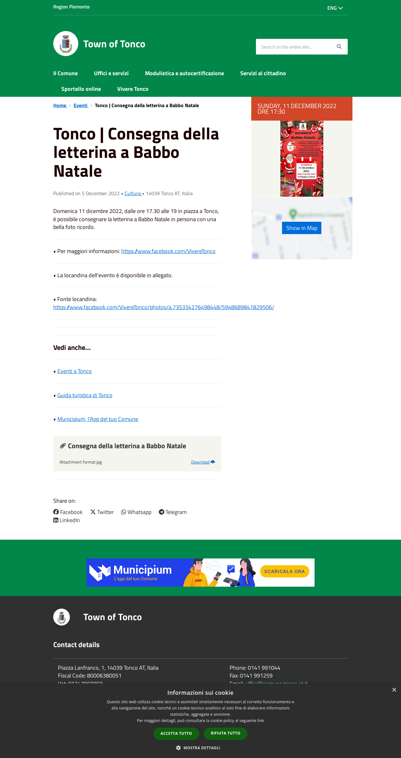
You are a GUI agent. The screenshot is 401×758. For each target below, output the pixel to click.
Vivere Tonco (132, 89)
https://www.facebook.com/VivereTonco (168, 251)
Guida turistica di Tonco (84, 395)
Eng (335, 8)
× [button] (394, 690)
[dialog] (200, 720)
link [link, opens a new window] (261, 720)
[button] (200, 747)
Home (60, 105)
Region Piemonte (71, 6)
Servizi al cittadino (263, 73)
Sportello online (81, 89)
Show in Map (301, 228)
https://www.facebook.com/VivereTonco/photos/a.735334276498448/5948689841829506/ (163, 307)
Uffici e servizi (111, 73)
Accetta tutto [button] (176, 733)
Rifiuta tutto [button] (226, 733)
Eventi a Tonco (74, 371)
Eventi (81, 105)
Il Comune (65, 73)
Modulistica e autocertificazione (184, 73)
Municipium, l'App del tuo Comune (97, 419)
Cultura (133, 193)
